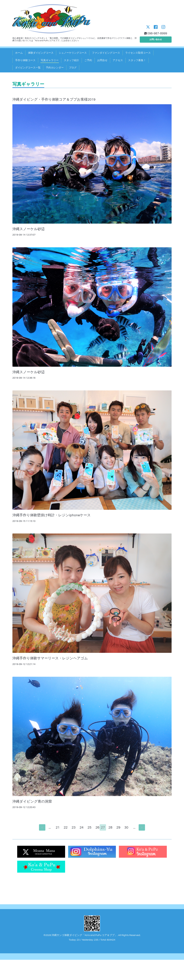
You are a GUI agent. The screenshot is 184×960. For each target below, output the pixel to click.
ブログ (73, 67)
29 (120, 828)
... (48, 828)
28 (112, 828)
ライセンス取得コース (138, 53)
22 (64, 828)
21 (56, 828)
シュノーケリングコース (73, 53)
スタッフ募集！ (137, 60)
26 (96, 828)
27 (104, 828)
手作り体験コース (25, 60)
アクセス (118, 60)
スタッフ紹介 (71, 60)
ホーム (19, 53)
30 (128, 828)
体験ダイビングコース (40, 53)
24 (80, 828)
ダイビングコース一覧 (28, 67)
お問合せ (102, 60)
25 (88, 828)
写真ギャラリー (50, 60)
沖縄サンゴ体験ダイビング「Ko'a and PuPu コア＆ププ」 (84, 935)
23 (72, 828)
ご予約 (88, 60)
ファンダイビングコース (106, 53)
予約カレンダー (55, 67)
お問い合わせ (155, 39)
